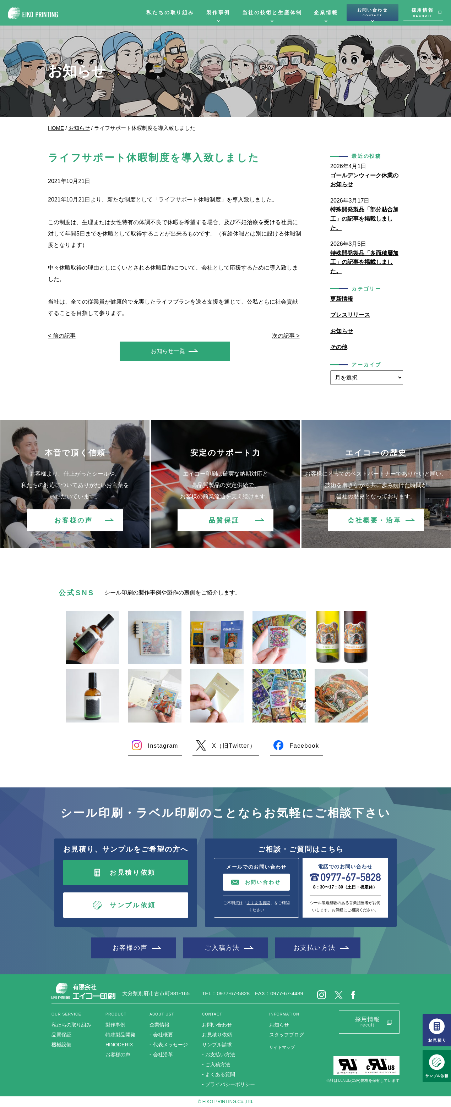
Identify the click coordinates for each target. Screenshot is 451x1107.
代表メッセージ (170, 1044)
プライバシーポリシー (230, 1084)
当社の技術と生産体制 (272, 12)
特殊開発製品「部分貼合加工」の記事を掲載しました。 (364, 218)
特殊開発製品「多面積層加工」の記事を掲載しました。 (364, 262)
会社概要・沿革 (374, 520)
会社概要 (163, 1034)
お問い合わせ (372, 12)
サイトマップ (282, 1047)
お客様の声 (73, 520)
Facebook (304, 746)
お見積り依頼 (133, 872)
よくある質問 (258, 903)
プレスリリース (350, 315)
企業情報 (326, 12)
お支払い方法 (314, 947)
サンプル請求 (217, 1044)
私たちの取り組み (170, 12)
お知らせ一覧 (168, 351)
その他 (338, 347)
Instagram (163, 746)
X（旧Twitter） (234, 746)
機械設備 (61, 1044)
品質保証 (224, 520)
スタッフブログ (286, 1034)
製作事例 (218, 12)
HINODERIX (119, 1044)
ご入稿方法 (222, 947)
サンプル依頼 (133, 905)
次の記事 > (286, 336)
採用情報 (422, 12)
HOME (56, 128)
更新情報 (341, 299)
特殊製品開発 (120, 1034)
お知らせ (79, 128)
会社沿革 (163, 1054)
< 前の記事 (62, 336)
